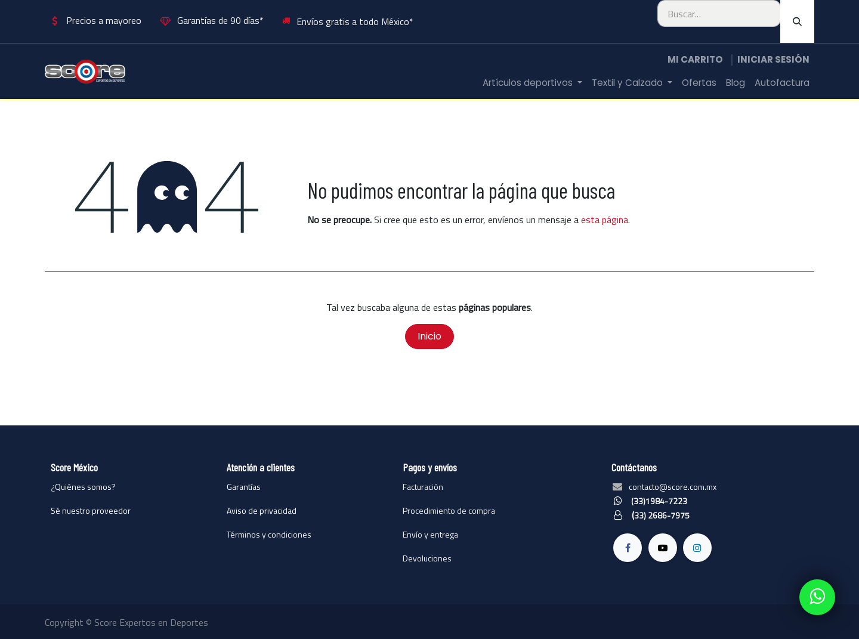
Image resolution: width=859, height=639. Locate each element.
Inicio (429, 336)
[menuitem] (532, 83)
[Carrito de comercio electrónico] (695, 60)
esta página (604, 219)
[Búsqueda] (797, 21)
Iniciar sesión (773, 59)
